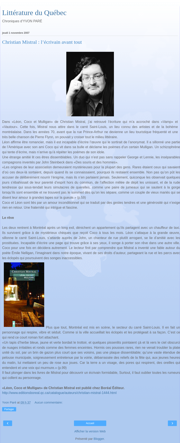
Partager (9, 409)
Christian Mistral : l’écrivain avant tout (42, 42)
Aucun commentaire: (49, 402)
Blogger (99, 438)
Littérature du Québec (34, 12)
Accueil (90, 423)
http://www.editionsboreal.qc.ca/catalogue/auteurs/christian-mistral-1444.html (59, 393)
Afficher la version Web (90, 431)
